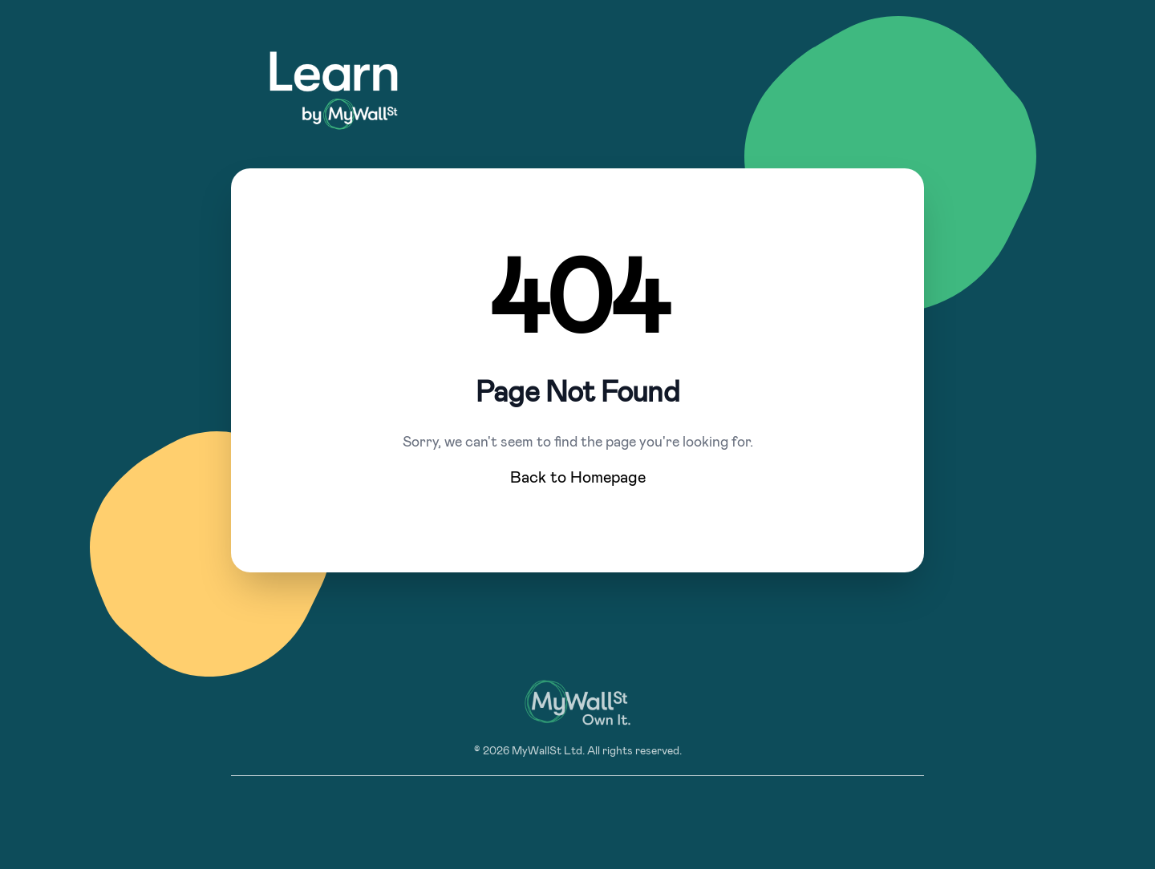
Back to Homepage (578, 478)
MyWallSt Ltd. (548, 751)
